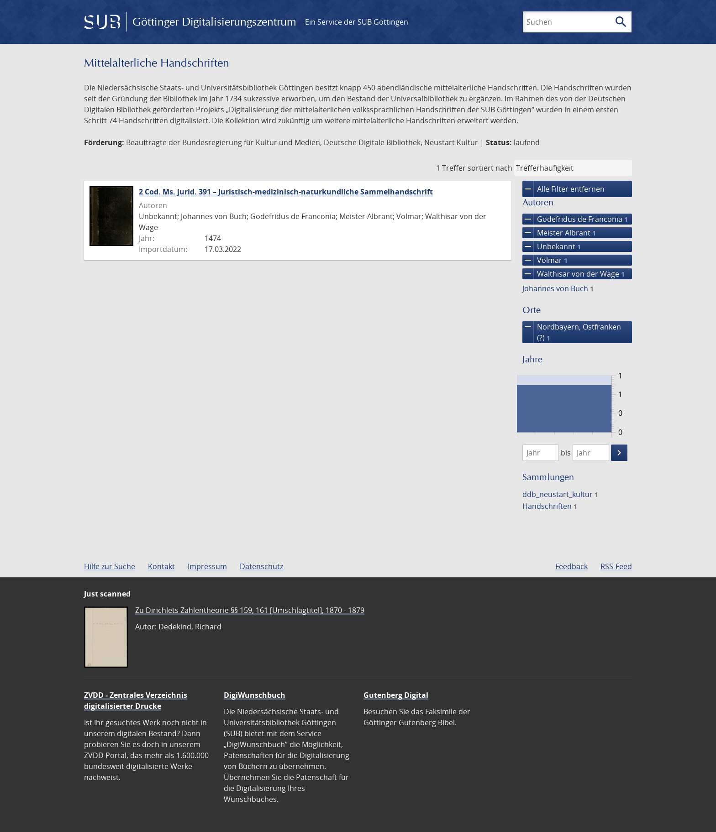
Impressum (207, 566)
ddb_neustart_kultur (560, 494)
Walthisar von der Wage (573, 273)
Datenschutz (261, 566)
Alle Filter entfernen (563, 189)
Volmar (545, 260)
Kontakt (161, 566)
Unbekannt (551, 246)
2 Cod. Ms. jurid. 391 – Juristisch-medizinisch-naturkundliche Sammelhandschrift (286, 192)
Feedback (571, 566)
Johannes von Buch (558, 288)
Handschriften (549, 506)
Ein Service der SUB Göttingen (356, 22)
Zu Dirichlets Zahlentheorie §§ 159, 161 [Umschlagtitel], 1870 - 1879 (249, 610)
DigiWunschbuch (254, 695)
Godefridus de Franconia (575, 219)
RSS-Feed (616, 566)
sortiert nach (490, 168)
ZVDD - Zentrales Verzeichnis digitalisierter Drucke (135, 700)
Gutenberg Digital (395, 695)
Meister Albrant (559, 232)
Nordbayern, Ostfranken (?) (571, 332)
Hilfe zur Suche (109, 566)
